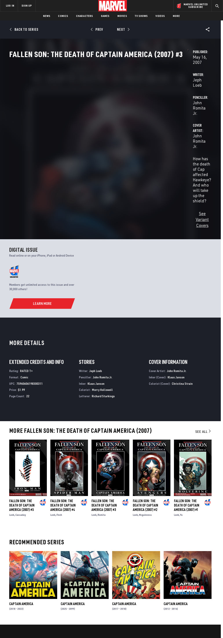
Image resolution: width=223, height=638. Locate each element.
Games (105, 16)
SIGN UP (27, 5)
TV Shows (141, 16)
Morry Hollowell (102, 316)
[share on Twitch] (208, 591)
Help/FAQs (43, 577)
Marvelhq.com (83, 584)
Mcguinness (145, 440)
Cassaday (20, 440)
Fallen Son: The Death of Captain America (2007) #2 (145, 431)
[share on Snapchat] (186, 591)
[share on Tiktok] (175, 600)
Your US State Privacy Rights (68, 622)
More (176, 16)
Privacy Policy (39, 622)
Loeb (11, 440)
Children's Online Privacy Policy (136, 622)
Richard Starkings (103, 322)
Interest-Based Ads (198, 622)
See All (203, 357)
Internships (45, 590)
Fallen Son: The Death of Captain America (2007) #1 (186, 431)
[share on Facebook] (175, 582)
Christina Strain (182, 309)
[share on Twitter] (186, 582)
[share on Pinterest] (197, 591)
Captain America (21, 529)
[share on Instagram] (197, 582)
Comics (63, 16)
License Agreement (170, 622)
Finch (59, 440)
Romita (102, 440)
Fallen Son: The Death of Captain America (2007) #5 (22, 431)
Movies (122, 16)
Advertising (81, 571)
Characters (84, 16)
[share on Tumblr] (208, 582)
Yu (181, 440)
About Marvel (46, 571)
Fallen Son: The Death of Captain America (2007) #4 (63, 431)
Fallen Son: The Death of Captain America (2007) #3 (104, 431)
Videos (160, 16)
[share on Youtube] (175, 591)
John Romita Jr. (154, 103)
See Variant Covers (90, 151)
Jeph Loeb (82, 103)
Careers (42, 584)
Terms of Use (19, 622)
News (46, 16)
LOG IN (10, 5)
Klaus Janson (96, 309)
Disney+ (78, 577)
